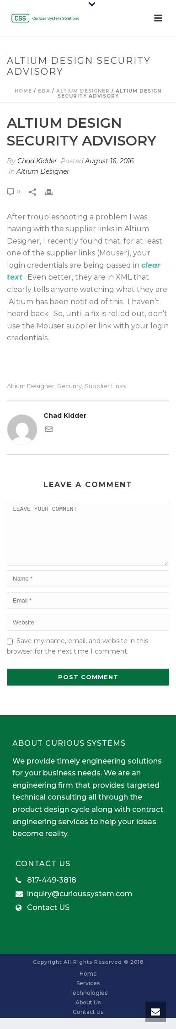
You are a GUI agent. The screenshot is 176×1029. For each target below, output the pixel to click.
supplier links (105, 386)
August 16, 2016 (109, 161)
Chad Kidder (37, 161)
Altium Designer (83, 91)
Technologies (88, 1003)
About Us (88, 1013)
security (69, 386)
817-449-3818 (51, 891)
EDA (44, 91)
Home (23, 91)
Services (88, 994)
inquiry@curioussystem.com (80, 905)
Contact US (48, 919)
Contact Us (88, 1022)
